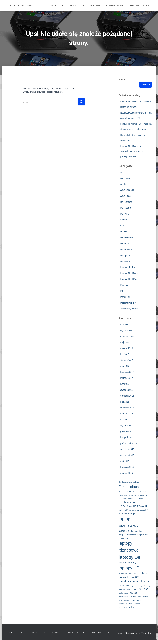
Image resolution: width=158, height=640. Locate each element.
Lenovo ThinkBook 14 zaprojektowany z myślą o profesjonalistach (132, 151)
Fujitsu (123, 219)
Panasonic (125, 297)
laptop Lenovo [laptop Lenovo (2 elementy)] (132, 535)
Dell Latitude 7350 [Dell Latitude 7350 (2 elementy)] (139, 492)
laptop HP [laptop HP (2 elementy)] (122, 535)
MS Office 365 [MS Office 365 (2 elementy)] (124, 586)
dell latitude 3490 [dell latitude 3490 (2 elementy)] (125, 492)
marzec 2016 (126, 413)
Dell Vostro (125, 208)
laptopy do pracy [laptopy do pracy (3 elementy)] (127, 562)
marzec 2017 (126, 378)
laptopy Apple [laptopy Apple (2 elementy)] (124, 538)
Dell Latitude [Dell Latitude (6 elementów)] (129, 487)
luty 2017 (124, 384)
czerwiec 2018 (127, 336)
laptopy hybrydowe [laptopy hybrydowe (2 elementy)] (125, 573)
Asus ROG (125, 196)
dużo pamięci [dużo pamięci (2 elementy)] (143, 495)
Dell (63, 5)
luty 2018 (124, 354)
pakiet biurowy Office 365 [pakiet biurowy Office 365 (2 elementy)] (128, 593)
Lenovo (74, 5)
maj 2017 (124, 366)
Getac (123, 225)
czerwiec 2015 (127, 455)
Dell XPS (124, 214)
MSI (122, 291)
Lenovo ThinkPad (128, 279)
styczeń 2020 (126, 330)
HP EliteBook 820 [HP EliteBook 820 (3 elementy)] (128, 502)
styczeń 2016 (126, 425)
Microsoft (95, 5)
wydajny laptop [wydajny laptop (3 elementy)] (126, 607)
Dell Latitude (126, 202)
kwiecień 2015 (127, 467)
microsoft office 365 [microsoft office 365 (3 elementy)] (129, 577)
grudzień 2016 (127, 396)
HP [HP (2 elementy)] (120, 499)
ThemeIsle (146, 633)
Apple (53, 5)
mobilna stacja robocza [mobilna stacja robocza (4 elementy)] (134, 581)
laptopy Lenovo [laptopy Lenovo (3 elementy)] (142, 573)
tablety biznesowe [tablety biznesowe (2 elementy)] (125, 603)
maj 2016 (124, 402)
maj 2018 (124, 342)
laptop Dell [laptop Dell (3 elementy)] (124, 531)
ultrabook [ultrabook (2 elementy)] (136, 603)
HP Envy (124, 243)
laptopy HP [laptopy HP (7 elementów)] (129, 568)
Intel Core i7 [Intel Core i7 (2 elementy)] (123, 510)
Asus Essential (127, 190)
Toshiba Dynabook (129, 308)
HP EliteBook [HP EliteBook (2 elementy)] (140, 499)
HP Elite (124, 231)
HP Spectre (125, 255)
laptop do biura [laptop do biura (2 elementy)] (136, 531)
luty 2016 (124, 419)
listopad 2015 (126, 437)
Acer (122, 172)
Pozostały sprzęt (115, 5)
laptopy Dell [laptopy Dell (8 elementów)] (130, 557)
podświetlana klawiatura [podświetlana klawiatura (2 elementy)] (127, 597)
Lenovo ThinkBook (129, 273)
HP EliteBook (126, 237)
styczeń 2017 (126, 390)
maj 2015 (124, 461)
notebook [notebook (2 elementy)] (122, 589)
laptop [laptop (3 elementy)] (131, 513)
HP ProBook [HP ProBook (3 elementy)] (125, 506)
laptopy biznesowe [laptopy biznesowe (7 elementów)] (129, 546)
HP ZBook (125, 261)
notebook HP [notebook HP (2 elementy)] (131, 589)
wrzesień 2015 (127, 449)
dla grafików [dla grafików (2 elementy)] (132, 495)
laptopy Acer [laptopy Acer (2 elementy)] (143, 535)
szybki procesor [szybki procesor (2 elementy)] (135, 600)
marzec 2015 (126, 473)
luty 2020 (124, 324)
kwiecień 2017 (127, 372)
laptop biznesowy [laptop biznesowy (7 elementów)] (128, 522)
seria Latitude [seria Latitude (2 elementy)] (124, 600)
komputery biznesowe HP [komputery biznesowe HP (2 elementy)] (138, 510)
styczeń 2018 (126, 360)
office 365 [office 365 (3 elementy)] (143, 589)
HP (84, 5)
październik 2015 (128, 443)
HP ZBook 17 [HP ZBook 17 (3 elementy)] (140, 506)
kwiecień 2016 (127, 407)
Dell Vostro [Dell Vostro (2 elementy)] (123, 495)
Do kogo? (134, 5)
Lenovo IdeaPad (128, 267)
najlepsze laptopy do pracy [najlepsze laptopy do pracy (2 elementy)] (140, 586)
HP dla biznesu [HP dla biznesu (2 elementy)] (127, 499)
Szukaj (122, 79)
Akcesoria (125, 178)
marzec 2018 (126, 348)
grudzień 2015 (127, 431)
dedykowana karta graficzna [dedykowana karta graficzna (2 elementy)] (129, 482)
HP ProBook (126, 249)
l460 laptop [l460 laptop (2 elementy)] (123, 514)
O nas (146, 5)
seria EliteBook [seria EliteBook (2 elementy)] (143, 597)
